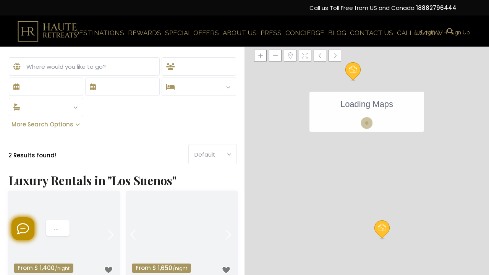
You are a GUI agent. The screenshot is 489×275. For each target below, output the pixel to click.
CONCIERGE (304, 33)
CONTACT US (371, 33)
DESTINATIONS (99, 33)
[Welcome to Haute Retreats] (22, 228)
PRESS (271, 33)
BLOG (337, 33)
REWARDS (144, 33)
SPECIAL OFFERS (192, 33)
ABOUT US (240, 33)
